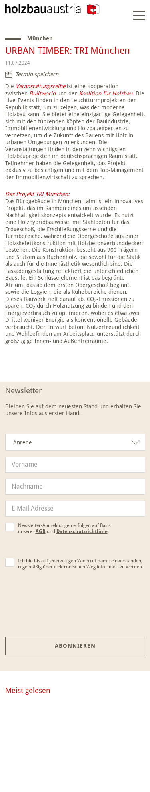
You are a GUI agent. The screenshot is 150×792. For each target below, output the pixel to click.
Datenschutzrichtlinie (82, 531)
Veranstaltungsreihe (40, 86)
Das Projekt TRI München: (37, 194)
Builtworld (42, 93)
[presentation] (75, 609)
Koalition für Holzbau (105, 93)
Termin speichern (36, 74)
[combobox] (75, 442)
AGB (41, 531)
